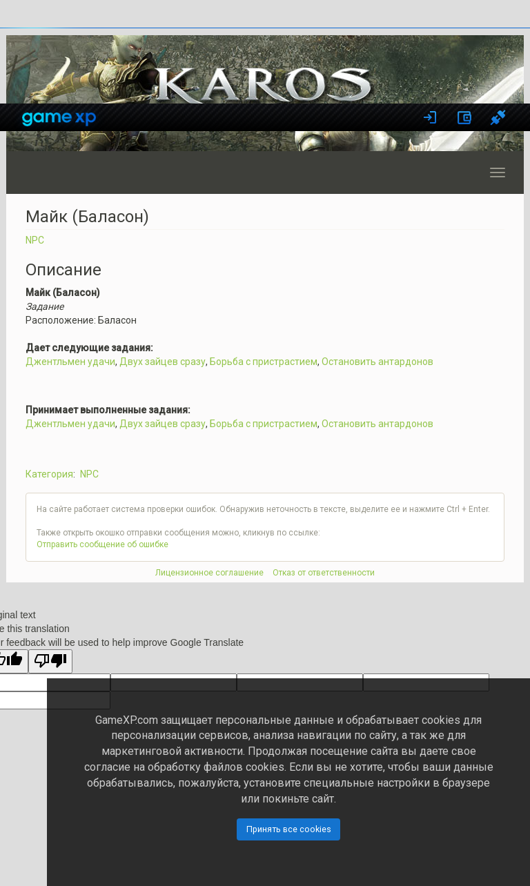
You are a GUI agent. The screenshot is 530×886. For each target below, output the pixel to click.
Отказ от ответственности (324, 573)
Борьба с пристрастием (263, 361)
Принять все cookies (288, 829)
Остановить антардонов (377, 361)
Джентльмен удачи (70, 361)
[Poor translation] (50, 661)
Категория (49, 474)
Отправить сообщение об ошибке (102, 544)
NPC (35, 240)
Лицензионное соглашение (209, 573)
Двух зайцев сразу (162, 361)
